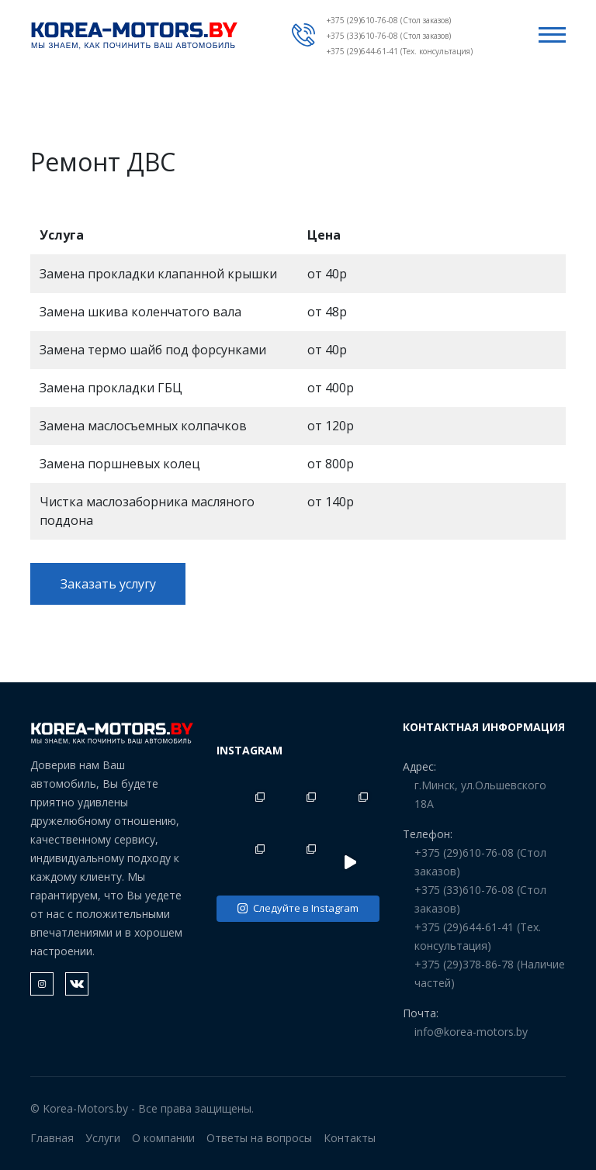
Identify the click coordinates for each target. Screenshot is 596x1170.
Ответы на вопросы (259, 1137)
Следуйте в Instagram (298, 908)
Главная (52, 1137)
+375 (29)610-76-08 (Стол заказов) (389, 20)
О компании (163, 1137)
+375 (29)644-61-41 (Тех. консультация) (400, 51)
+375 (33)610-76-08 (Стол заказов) (389, 35)
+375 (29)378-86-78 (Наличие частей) (489, 973)
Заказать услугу (108, 583)
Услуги (102, 1137)
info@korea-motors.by (471, 1031)
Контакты (350, 1137)
